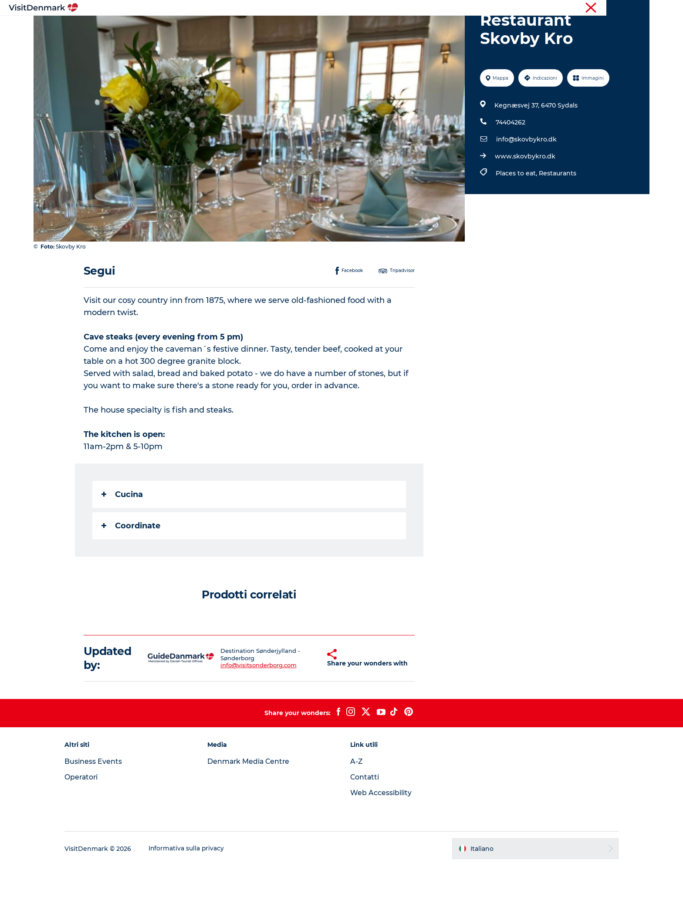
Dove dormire (378, 28)
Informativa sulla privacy (194, 890)
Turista (578, 8)
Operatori (607, 8)
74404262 (510, 164)
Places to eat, (516, 214)
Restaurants (557, 214)
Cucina (122, 536)
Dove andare (277, 28)
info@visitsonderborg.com (251, 706)
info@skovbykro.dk (526, 181)
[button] (309, 699)
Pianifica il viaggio (444, 28)
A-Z (356, 803)
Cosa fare (326, 28)
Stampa (639, 8)
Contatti (365, 818)
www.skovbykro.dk (524, 198)
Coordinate (131, 567)
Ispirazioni (226, 28)
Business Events (100, 803)
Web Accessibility (381, 834)
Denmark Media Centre (253, 803)
